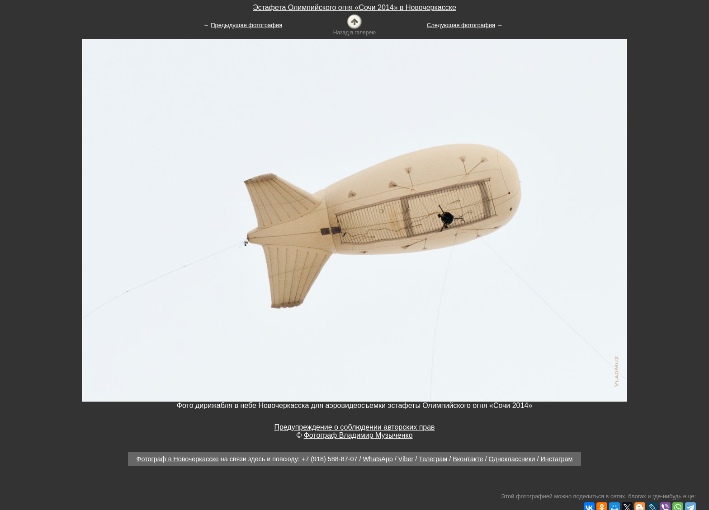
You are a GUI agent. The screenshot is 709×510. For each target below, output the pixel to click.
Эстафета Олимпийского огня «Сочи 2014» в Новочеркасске (354, 7)
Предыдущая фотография (246, 25)
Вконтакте (468, 459)
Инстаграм (556, 459)
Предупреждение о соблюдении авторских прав (354, 427)
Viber (405, 459)
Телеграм (433, 459)
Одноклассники (512, 459)
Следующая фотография (461, 25)
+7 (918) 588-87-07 (330, 459)
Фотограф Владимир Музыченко (358, 435)
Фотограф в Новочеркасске (178, 459)
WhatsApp (377, 459)
